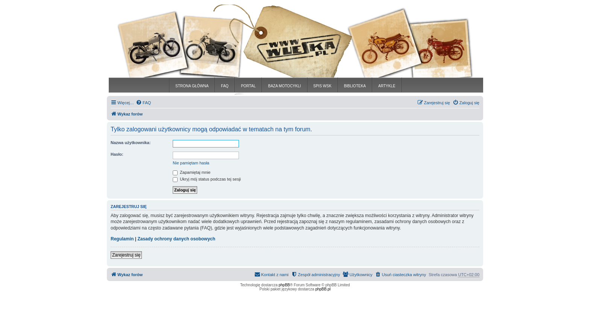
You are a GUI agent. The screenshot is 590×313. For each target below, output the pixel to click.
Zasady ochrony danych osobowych (176, 239)
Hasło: (117, 154)
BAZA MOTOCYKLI (284, 86)
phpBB (284, 285)
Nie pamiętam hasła (191, 163)
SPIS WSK (322, 86)
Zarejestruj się (126, 255)
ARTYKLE (386, 86)
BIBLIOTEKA (355, 86)
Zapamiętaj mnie (191, 172)
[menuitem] (143, 102)
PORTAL (248, 86)
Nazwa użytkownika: (131, 142)
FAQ (224, 86)
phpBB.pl (323, 289)
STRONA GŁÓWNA (191, 86)
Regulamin (122, 239)
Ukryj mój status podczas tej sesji (207, 179)
